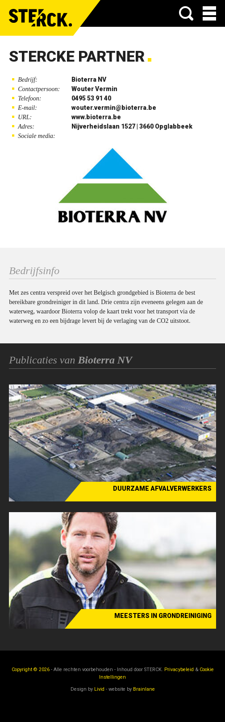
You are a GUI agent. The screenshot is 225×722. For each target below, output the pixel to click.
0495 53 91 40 (91, 98)
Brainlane (144, 689)
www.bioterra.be (96, 117)
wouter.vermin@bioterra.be (113, 107)
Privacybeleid (179, 669)
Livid (99, 689)
